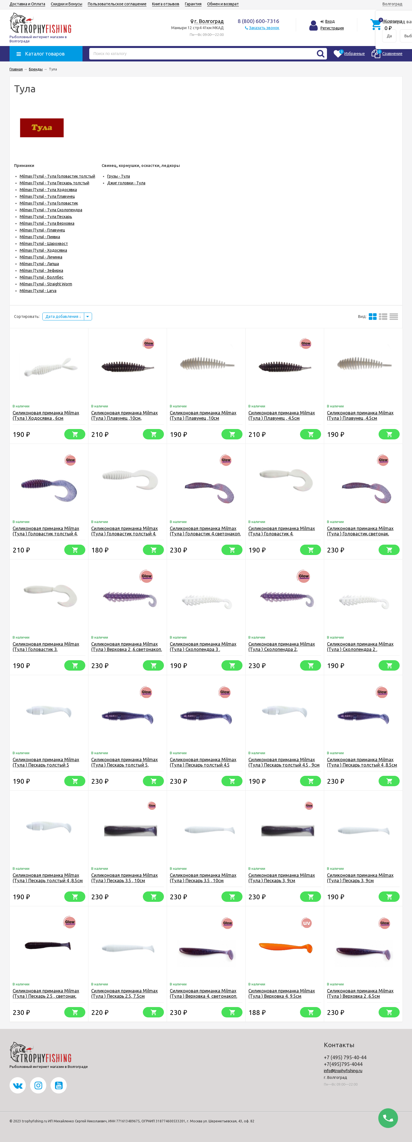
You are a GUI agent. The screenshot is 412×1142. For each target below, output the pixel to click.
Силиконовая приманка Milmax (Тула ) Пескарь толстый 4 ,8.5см (48, 878)
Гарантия (193, 4)
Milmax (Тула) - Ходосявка (43, 250)
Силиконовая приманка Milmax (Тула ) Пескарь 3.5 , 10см (203, 878)
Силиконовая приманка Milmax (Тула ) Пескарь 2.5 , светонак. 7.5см (46, 996)
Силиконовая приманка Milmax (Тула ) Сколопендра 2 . (360, 646)
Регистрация (332, 28)
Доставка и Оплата (27, 4)
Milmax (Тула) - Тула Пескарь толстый (54, 183)
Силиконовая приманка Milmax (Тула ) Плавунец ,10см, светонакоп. (124, 418)
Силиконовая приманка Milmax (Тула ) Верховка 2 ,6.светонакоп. (126, 646)
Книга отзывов (165, 4)
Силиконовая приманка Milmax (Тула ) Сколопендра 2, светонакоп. (281, 649)
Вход (330, 21)
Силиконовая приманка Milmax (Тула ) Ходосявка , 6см (46, 415)
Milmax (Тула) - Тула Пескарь (46, 216)
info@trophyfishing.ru (343, 1070)
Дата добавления (63, 316)
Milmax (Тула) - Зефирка (41, 270)
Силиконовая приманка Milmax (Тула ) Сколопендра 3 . (203, 646)
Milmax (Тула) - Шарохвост (44, 243)
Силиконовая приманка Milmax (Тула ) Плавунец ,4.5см (360, 415)
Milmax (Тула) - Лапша (39, 264)
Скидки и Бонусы (66, 4)
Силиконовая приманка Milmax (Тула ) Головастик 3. (46, 646)
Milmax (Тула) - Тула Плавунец (47, 196)
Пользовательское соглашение (117, 4)
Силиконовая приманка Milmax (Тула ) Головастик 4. (281, 531)
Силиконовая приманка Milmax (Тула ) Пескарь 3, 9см (360, 878)
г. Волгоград (209, 21)
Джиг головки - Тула (126, 183)
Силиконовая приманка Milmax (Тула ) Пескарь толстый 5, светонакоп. (124, 765)
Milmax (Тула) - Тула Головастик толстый (57, 176)
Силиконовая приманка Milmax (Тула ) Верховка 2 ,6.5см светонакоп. (360, 996)
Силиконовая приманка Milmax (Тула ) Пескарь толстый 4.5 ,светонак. (203, 765)
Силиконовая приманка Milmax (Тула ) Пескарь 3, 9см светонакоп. (281, 880)
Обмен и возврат (223, 4)
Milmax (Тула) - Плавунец (42, 230)
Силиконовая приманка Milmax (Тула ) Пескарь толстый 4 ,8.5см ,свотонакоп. (362, 765)
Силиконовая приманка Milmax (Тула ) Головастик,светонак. (360, 531)
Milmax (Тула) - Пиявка (40, 237)
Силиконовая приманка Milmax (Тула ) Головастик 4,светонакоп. (205, 531)
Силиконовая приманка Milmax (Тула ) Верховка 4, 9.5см (281, 993)
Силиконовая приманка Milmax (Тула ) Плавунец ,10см (203, 415)
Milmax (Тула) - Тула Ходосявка (48, 189)
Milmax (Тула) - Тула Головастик (49, 203)
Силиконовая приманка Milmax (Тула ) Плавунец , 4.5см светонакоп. (281, 418)
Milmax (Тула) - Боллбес (41, 277)
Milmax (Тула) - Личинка (41, 257)
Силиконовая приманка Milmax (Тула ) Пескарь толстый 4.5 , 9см (284, 762)
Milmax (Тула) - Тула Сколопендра (51, 210)
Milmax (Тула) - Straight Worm (46, 284)
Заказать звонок (264, 28)
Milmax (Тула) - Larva (38, 290)
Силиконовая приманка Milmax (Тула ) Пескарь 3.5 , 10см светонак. (124, 880)
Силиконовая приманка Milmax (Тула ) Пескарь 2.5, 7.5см (124, 993)
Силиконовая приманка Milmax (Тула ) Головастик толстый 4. (124, 531)
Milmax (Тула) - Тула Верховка (47, 223)
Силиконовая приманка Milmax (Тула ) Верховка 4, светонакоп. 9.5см (203, 996)
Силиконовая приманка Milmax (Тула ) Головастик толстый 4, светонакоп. (46, 534)
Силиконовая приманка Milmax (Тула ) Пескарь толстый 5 (46, 762)
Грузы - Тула (118, 176)
